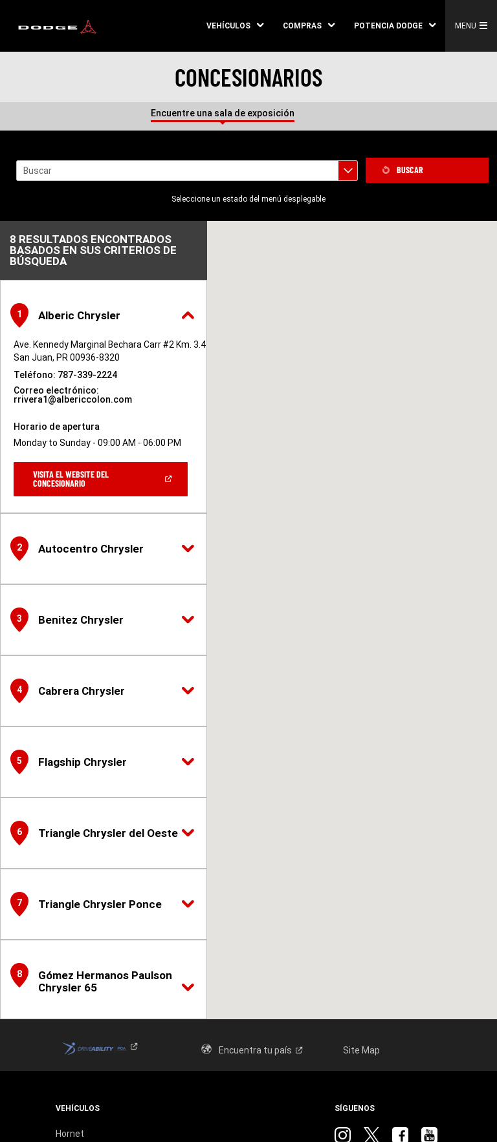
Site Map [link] (361, 1050)
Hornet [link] (70, 1133)
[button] (235, 26)
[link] (57, 26)
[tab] (320, 110)
